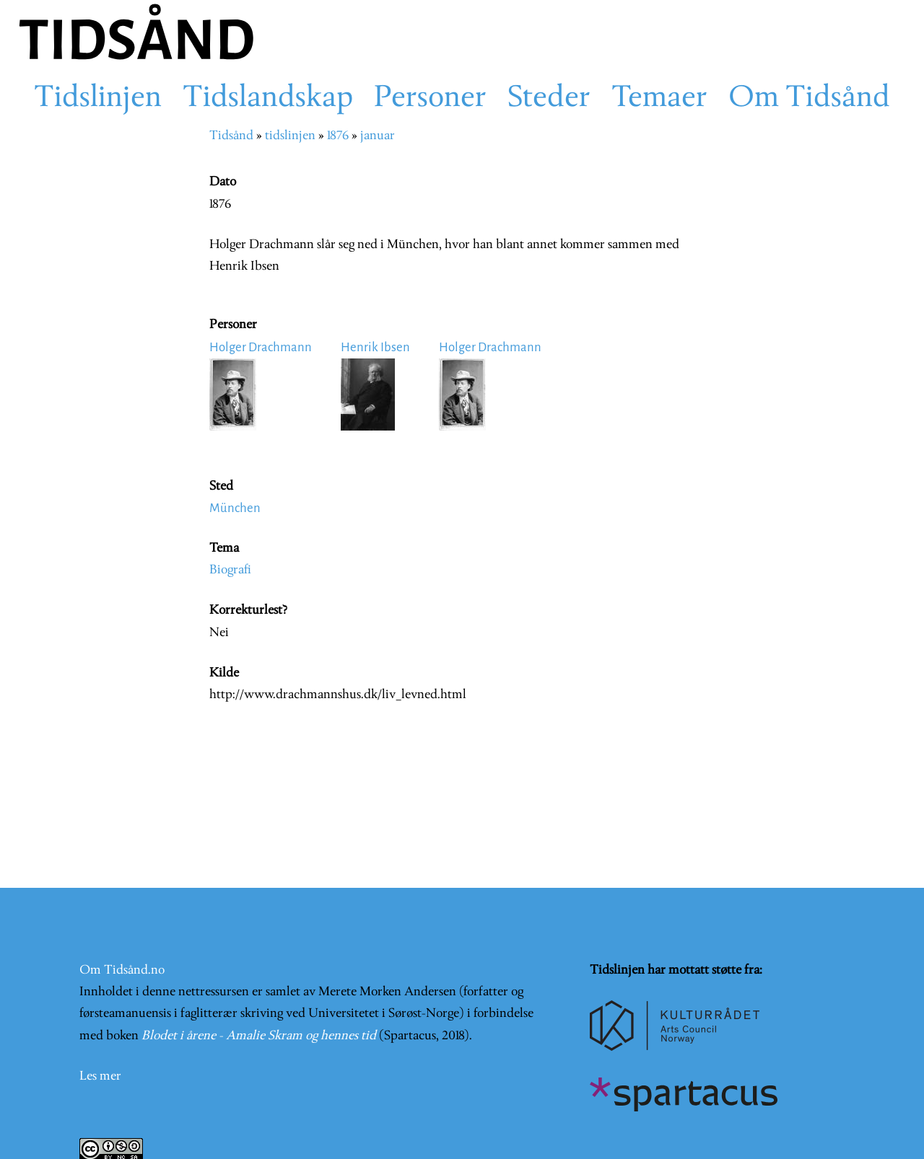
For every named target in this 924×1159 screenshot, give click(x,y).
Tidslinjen (98, 99)
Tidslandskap (268, 99)
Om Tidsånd (809, 99)
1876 (338, 136)
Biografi (230, 570)
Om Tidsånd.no (122, 970)
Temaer (659, 99)
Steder (548, 99)
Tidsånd (231, 136)
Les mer (100, 1076)
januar (377, 136)
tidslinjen (290, 136)
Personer (430, 99)
